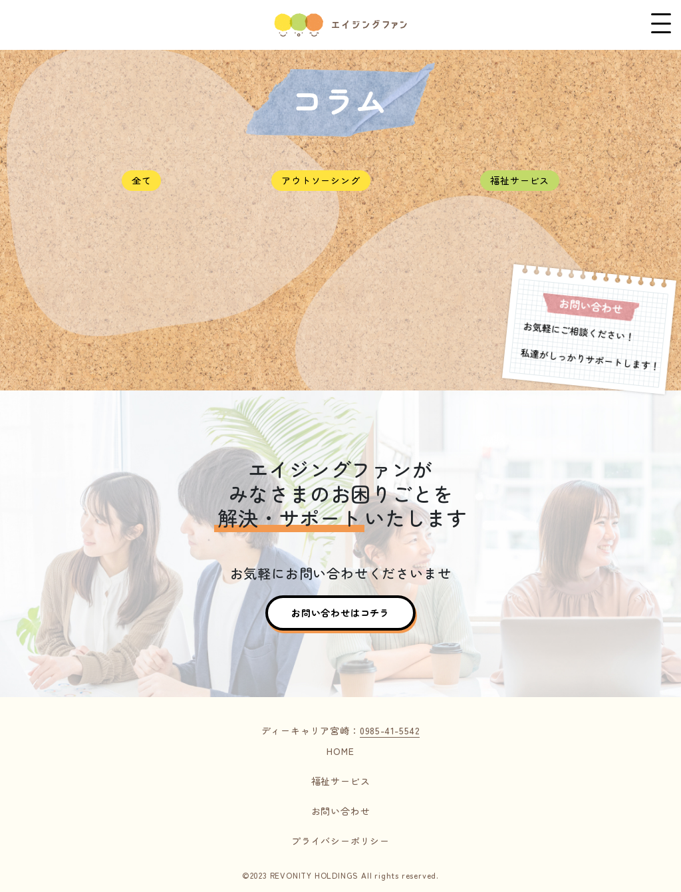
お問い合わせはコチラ (340, 612)
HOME (340, 751)
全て (142, 180)
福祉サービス (519, 180)
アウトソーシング (320, 180)
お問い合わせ (340, 811)
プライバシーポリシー (340, 840)
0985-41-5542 (390, 730)
